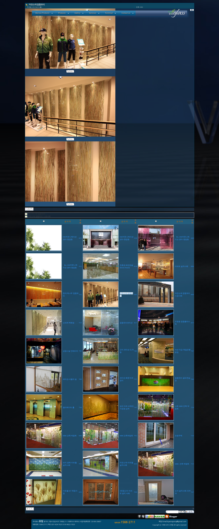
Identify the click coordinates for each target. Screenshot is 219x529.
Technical (110, 13)
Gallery (78, 13)
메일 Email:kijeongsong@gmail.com (172, 521)
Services (94, 13)
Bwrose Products (44, 13)
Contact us (128, 13)
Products (63, 13)
